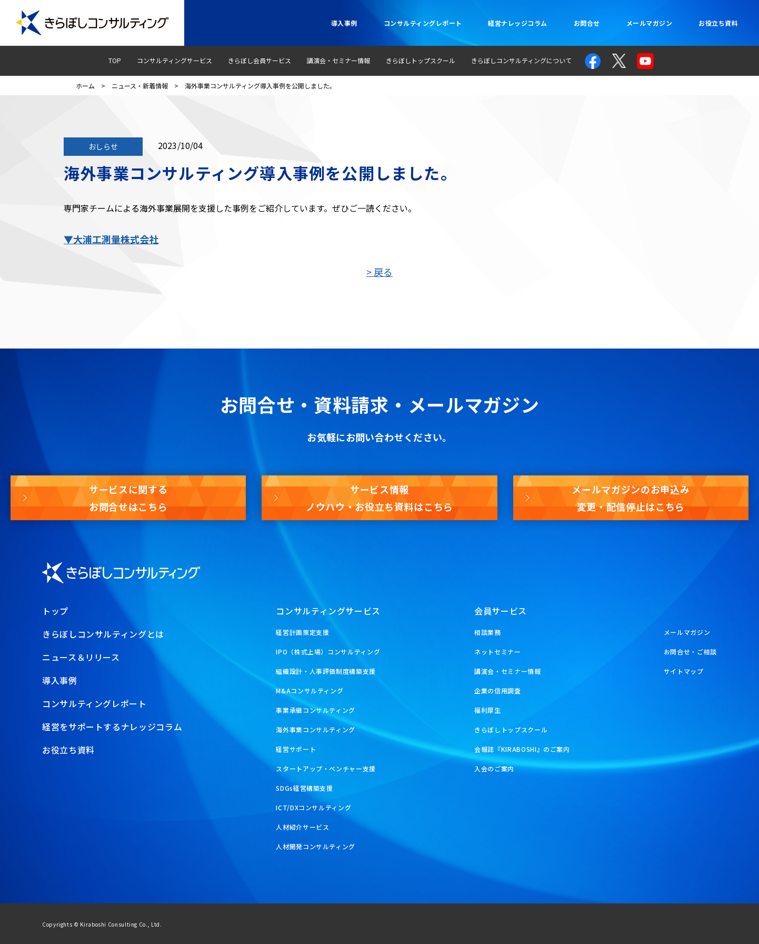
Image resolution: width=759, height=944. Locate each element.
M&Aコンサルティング (309, 690)
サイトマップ (684, 671)
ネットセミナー (497, 651)
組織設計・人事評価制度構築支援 (326, 671)
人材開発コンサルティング (315, 846)
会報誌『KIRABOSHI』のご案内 (522, 748)
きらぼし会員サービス (259, 60)
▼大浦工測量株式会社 (111, 239)
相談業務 (487, 632)
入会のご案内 (494, 768)
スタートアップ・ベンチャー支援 (326, 768)
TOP (114, 60)
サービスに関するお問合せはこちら (128, 497)
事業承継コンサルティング (315, 709)
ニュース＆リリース (81, 657)
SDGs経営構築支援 (304, 787)
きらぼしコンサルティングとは (103, 634)
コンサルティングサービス (174, 60)
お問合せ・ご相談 (690, 651)
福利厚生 (487, 709)
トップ (55, 610)
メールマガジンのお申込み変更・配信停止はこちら (631, 497)
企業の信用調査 (497, 690)
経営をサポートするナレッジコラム (112, 726)
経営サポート (296, 748)
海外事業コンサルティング (315, 729)
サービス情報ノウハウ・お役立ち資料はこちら (379, 497)
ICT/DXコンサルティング (313, 807)
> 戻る (379, 272)
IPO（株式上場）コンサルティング (328, 651)
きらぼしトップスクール (420, 60)
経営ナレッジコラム (517, 22)
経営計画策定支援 (302, 632)
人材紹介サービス (302, 826)
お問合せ (587, 22)
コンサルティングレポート (423, 22)
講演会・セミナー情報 (338, 60)
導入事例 (344, 22)
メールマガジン (649, 22)
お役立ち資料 (718, 22)
